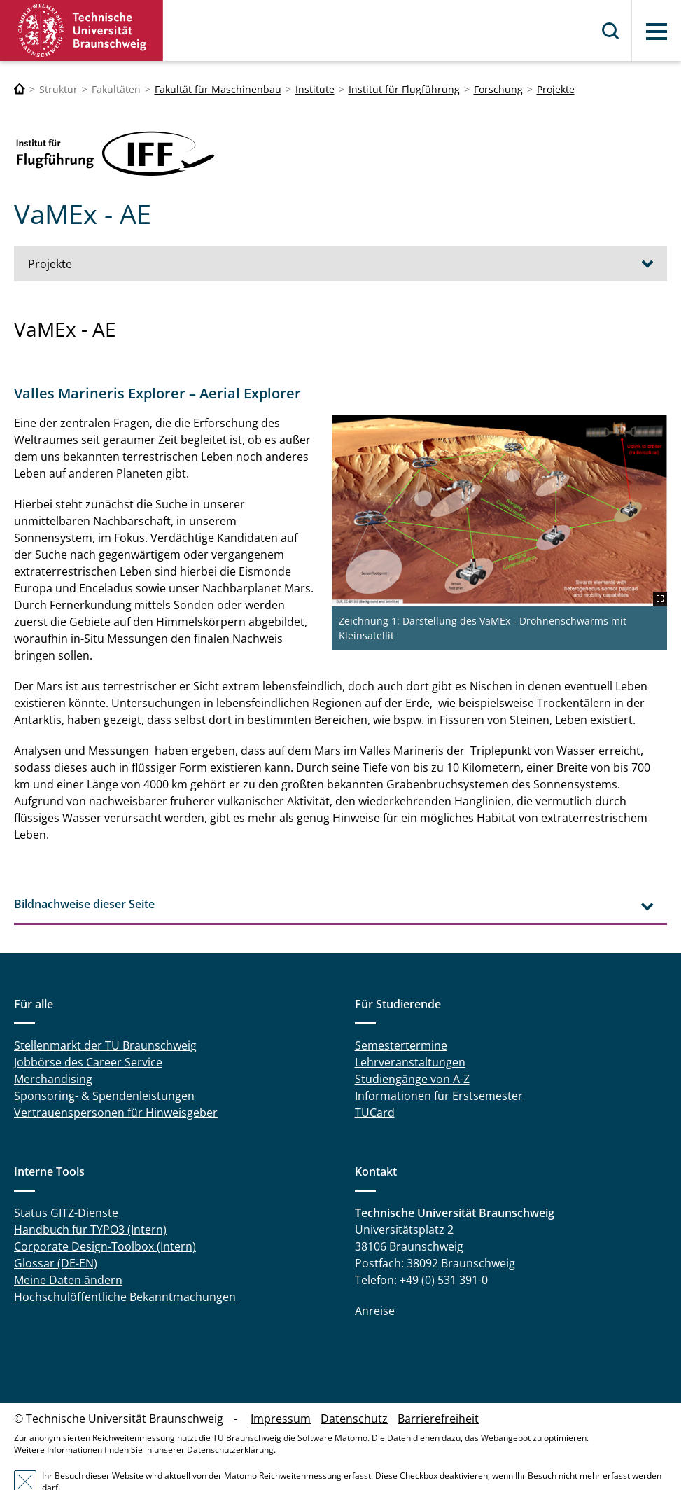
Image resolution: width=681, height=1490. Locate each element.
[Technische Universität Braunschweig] (19, 89)
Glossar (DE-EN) (55, 1230)
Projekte (556, 89)
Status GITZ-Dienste (66, 1180)
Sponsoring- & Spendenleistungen (104, 1063)
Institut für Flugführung (404, 89)
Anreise (375, 1278)
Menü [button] (656, 31)
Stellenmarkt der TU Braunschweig (105, 1012)
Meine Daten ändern (68, 1247)
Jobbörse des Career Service (88, 1029)
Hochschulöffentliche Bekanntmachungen (125, 1264)
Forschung (498, 89)
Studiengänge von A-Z (412, 1046)
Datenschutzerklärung (230, 1417)
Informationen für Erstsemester (439, 1063)
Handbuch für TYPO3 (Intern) (90, 1196)
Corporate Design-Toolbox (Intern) (105, 1213)
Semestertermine (401, 1012)
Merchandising (53, 1046)
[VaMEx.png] (518, 500)
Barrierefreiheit (438, 1385)
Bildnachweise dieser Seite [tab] (84, 870)
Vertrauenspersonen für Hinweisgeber (116, 1079)
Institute (315, 89)
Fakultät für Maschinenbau (218, 89)
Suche (611, 30)
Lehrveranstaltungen (410, 1029)
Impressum (281, 1385)
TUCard (375, 1079)
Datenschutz (354, 1385)
